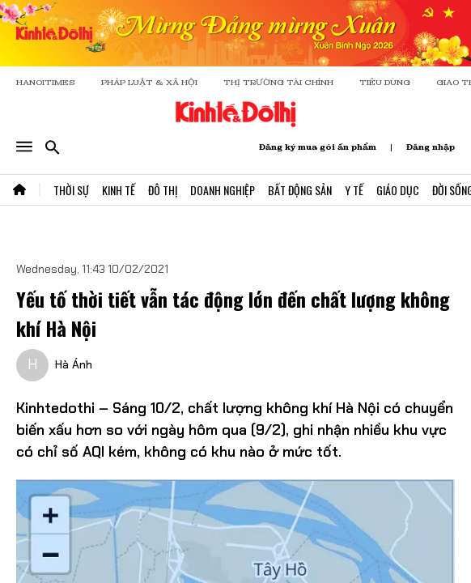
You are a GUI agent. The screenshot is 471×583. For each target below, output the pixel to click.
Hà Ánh (73, 364)
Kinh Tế (118, 189)
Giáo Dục (397, 189)
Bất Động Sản (300, 189)
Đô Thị (162, 189)
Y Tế (354, 189)
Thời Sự (71, 189)
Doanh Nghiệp (222, 189)
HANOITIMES (45, 82)
